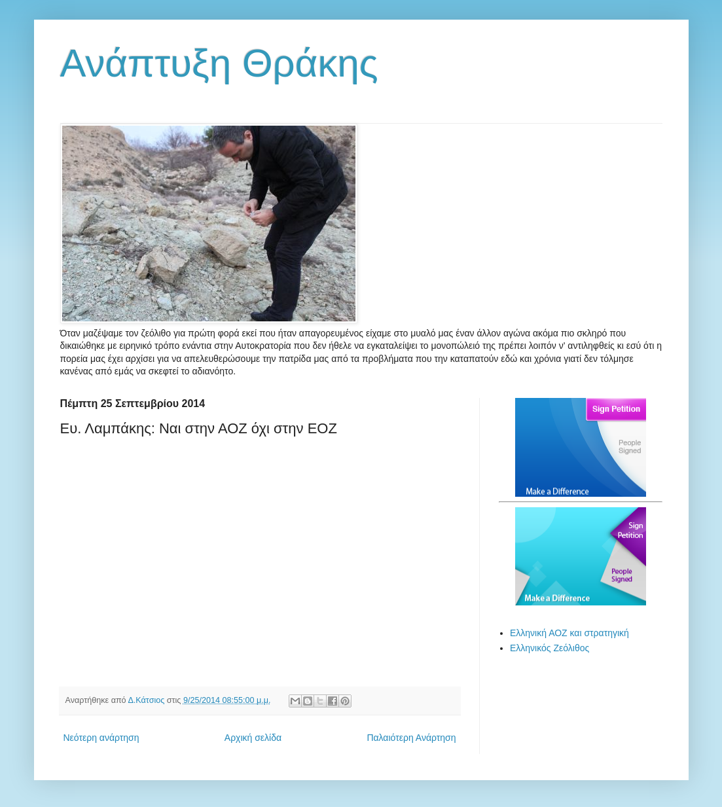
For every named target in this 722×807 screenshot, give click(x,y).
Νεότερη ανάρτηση (101, 737)
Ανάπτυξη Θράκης (219, 63)
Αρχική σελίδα (253, 737)
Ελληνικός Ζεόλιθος (549, 648)
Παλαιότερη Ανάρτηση (411, 737)
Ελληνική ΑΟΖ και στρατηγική (569, 633)
